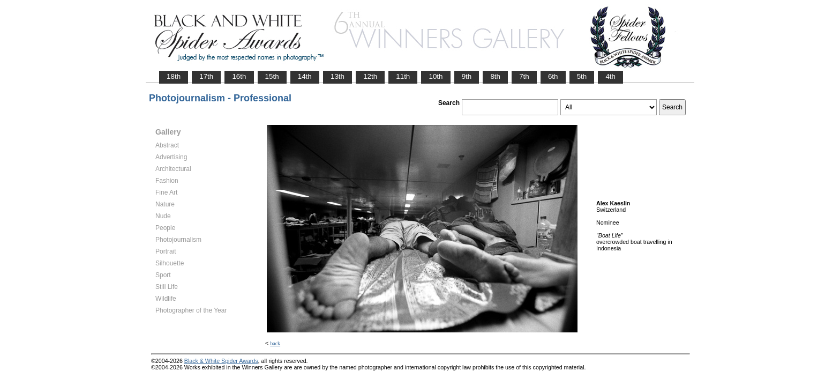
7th (524, 76)
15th (272, 76)
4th (610, 76)
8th (495, 76)
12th (370, 76)
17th (206, 76)
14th (305, 76)
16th (239, 76)
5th (582, 76)
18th (173, 76)
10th (435, 76)
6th (553, 76)
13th (337, 76)
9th (467, 76)
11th (403, 76)
